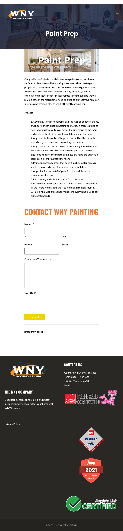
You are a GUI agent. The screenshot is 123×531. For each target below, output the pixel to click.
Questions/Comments (37, 259)
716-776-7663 (81, 380)
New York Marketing (65, 524)
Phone (29, 244)
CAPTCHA (30, 292)
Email (66, 244)
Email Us (68, 384)
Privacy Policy (12, 423)
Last (63, 236)
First (27, 236)
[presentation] (48, 303)
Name (29, 223)
